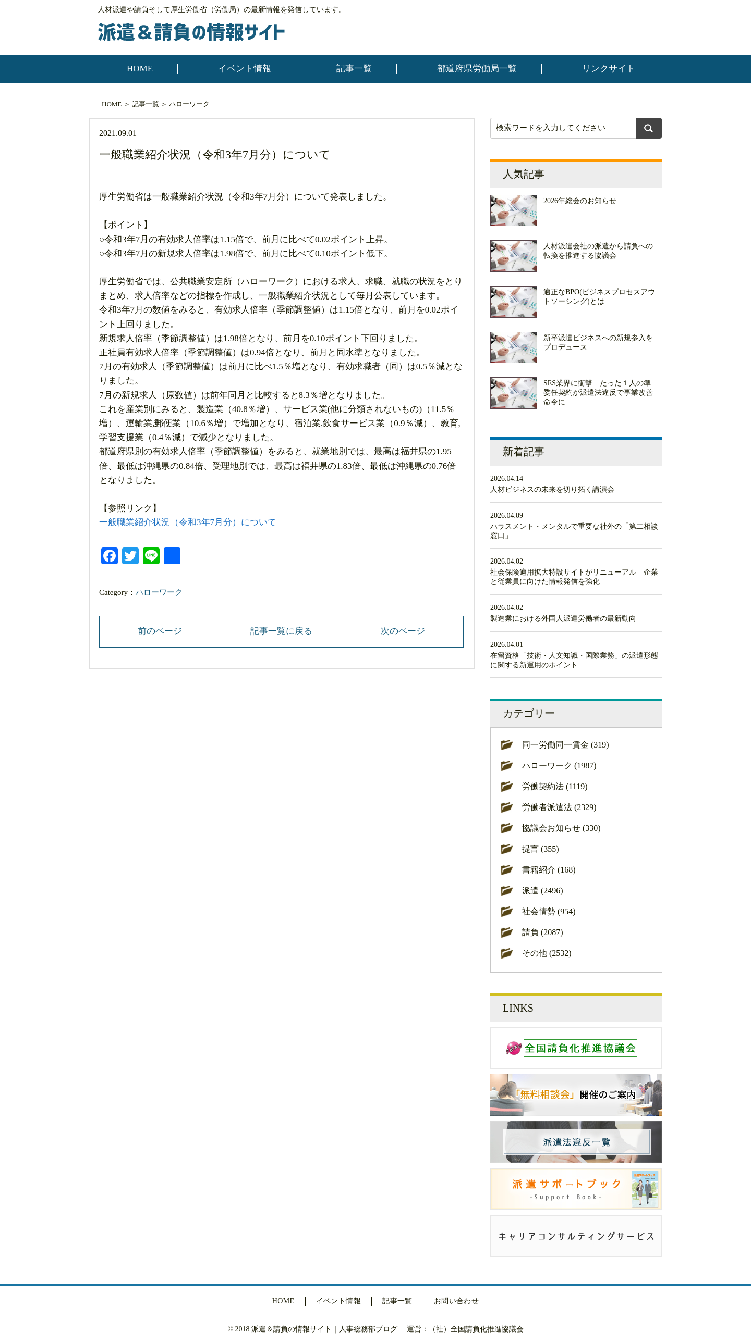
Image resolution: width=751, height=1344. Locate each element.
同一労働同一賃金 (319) (565, 744)
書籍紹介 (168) (549, 869)
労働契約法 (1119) (554, 786)
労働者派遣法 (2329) (559, 807)
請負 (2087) (542, 932)
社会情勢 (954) (549, 911)
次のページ (403, 631)
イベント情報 (244, 68)
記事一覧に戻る (281, 631)
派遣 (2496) (542, 890)
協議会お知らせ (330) (561, 828)
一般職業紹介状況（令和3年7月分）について (187, 522)
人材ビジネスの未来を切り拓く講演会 (552, 489)
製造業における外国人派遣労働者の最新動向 (563, 619)
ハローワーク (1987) (559, 765)
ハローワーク (189, 104)
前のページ (160, 631)
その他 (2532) (547, 953)
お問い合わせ (456, 1301)
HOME (140, 68)
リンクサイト (608, 68)
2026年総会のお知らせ (579, 201)
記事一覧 (354, 68)
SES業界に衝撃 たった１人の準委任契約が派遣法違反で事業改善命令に (598, 392)
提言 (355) (540, 848)
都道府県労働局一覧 (477, 68)
